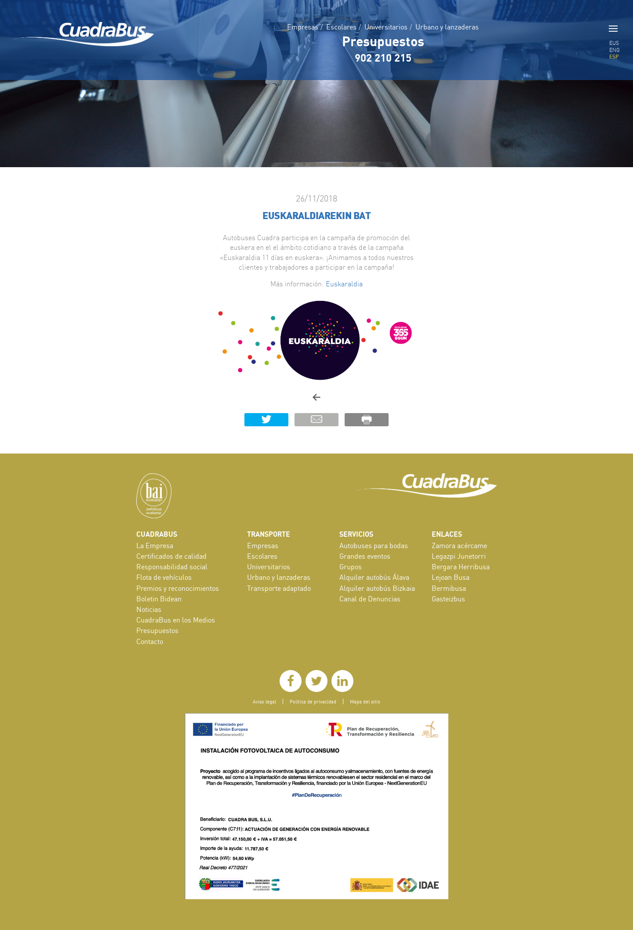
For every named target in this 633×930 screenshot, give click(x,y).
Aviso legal (264, 701)
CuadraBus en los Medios (175, 619)
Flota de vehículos (164, 577)
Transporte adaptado (279, 588)
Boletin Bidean (159, 598)
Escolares (341, 26)
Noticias (148, 609)
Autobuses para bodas (373, 545)
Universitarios (385, 26)
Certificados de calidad (171, 556)
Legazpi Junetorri (459, 556)
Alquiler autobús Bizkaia (377, 588)
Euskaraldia (344, 283)
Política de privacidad (313, 701)
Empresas (302, 26)
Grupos (350, 566)
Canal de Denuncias (369, 598)
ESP (614, 56)
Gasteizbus (448, 598)
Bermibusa (449, 588)
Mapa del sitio (365, 701)
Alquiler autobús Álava (374, 577)
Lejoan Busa (450, 577)
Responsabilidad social (171, 566)
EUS (614, 43)
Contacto (149, 641)
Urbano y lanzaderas (447, 26)
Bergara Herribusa (461, 566)
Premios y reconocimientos (177, 588)
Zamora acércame (459, 545)
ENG (614, 50)
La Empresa (154, 545)
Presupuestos (383, 41)
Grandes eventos (364, 556)
